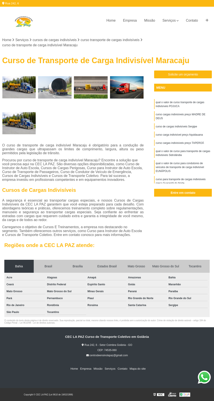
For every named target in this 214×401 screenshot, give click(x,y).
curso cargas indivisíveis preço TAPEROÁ (180, 142)
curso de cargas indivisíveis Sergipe (176, 126)
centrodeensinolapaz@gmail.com (107, 355)
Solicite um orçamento (183, 74)
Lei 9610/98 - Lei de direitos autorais (37, 323)
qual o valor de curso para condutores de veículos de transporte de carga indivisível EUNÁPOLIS (180, 167)
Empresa (130, 20)
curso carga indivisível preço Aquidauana (179, 134)
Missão (149, 20)
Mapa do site (137, 368)
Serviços (169, 20)
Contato (192, 20)
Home (111, 20)
